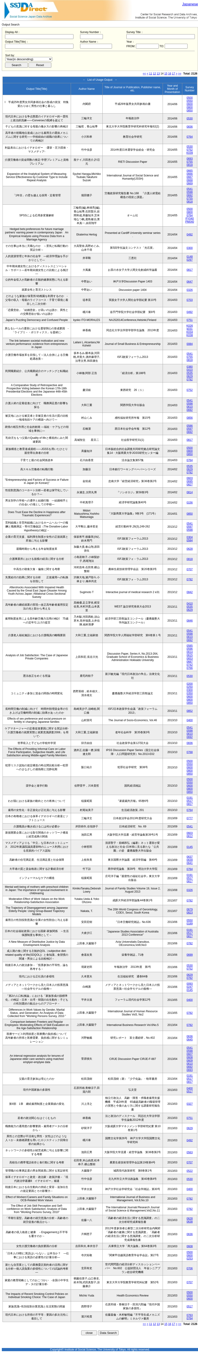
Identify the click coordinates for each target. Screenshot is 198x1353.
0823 (190, 912)
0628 (190, 548)
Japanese (190, 4)
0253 (190, 1258)
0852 (190, 711)
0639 (190, 860)
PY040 (189, 218)
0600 (190, 104)
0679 (190, 909)
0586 (190, 425)
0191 (190, 797)
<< (144, 73)
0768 (190, 752)
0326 (190, 290)
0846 (190, 620)
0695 (190, 481)
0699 (190, 954)
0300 (190, 248)
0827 (190, 484)
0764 (190, 136)
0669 (190, 183)
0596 (190, 649)
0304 (190, 537)
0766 (190, 668)
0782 (190, 379)
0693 (190, 158)
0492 (190, 234)
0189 (190, 923)
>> (179, 73)
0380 (190, 366)
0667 (190, 177)
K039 (189, 153)
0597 (190, 429)
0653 (190, 658)
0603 (190, 478)
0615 (190, 655)
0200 (190, 683)
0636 (190, 1036)
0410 (190, 370)
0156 (190, 502)
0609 (190, 1060)
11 (150, 73)
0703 (190, 300)
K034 (189, 332)
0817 (190, 269)
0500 (190, 97)
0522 (190, 1170)
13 (158, 73)
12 (154, 73)
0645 (190, 1039)
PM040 (189, 221)
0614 (190, 652)
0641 (190, 863)
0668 (190, 180)
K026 (189, 325)
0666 (190, 174)
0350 (190, 693)
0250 (190, 687)
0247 (190, 987)
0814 (190, 492)
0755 (190, 161)
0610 (190, 406)
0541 (190, 189)
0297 (190, 259)
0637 (190, 856)
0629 (190, 376)
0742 (190, 664)
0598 (190, 192)
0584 (190, 540)
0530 (190, 118)
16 (169, 73)
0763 (190, 1315)
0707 (190, 569)
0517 (190, 801)
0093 (190, 983)
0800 (190, 107)
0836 (190, 126)
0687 (190, 661)
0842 (190, 592)
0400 (190, 720)
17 (173, 73)
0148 (190, 256)
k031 (190, 329)
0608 (190, 1057)
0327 (190, 1103)
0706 (190, 1268)
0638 (190, 1221)
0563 (190, 1152)
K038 (189, 335)
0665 (190, 170)
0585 (190, 645)
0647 (190, 281)
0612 (190, 836)
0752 (190, 149)
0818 (190, 165)
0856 (190, 417)
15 (165, 73)
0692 (190, 195)
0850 (190, 110)
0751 (190, 320)
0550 (190, 101)
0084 (190, 344)
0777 (190, 818)
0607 (190, 1054)
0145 (190, 847)
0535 (190, 373)
